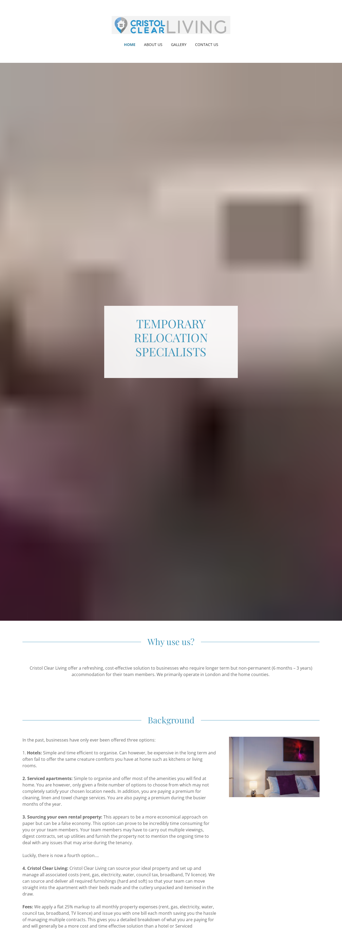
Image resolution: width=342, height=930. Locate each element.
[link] (171, 25)
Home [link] (129, 44)
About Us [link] (153, 44)
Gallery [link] (178, 44)
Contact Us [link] (206, 44)
